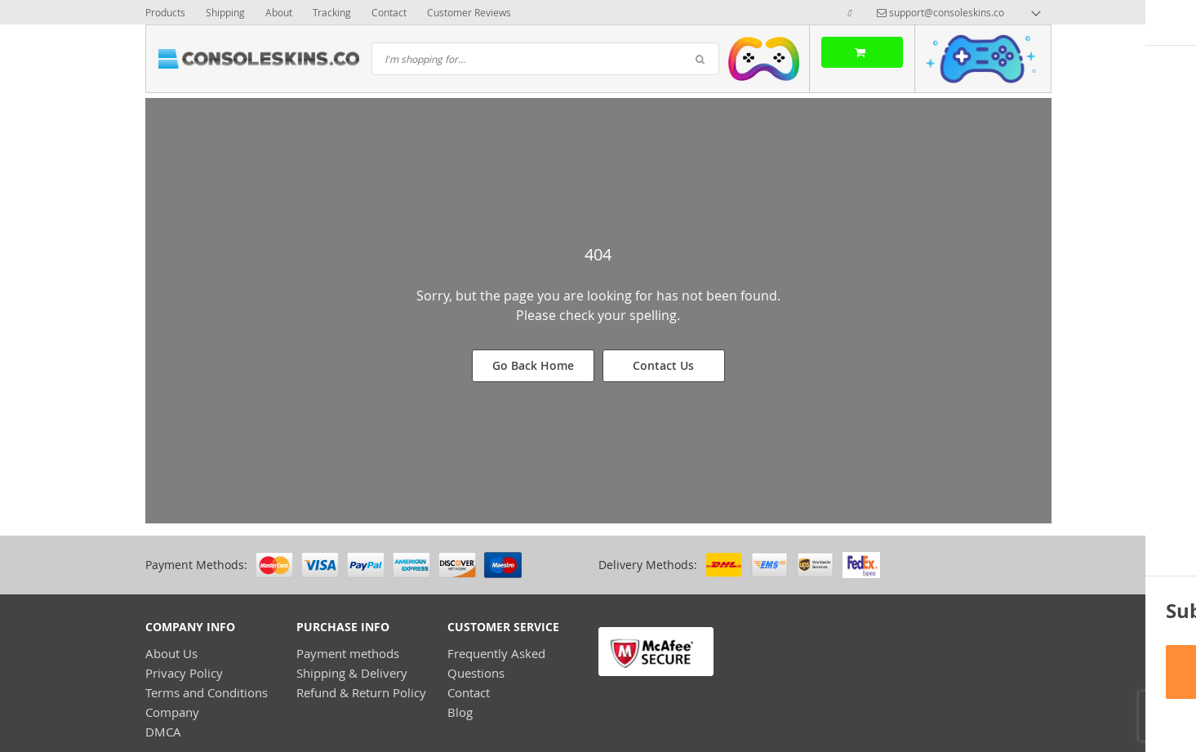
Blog (460, 712)
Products (165, 12)
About (278, 12)
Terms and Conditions (206, 692)
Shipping (225, 12)
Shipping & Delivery (351, 673)
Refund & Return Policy (361, 692)
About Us (171, 653)
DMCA (163, 731)
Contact (389, 12)
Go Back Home (533, 365)
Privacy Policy (184, 673)
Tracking (332, 12)
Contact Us (663, 365)
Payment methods (347, 653)
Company (172, 712)
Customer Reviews (469, 12)
